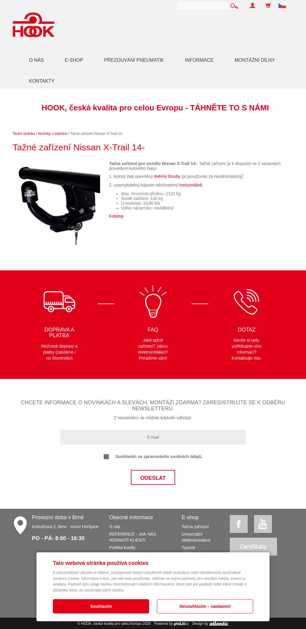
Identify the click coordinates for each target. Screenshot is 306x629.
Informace (199, 60)
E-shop (74, 60)
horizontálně (190, 185)
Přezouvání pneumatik (134, 60)
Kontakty (41, 81)
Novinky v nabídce (52, 134)
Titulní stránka (24, 134)
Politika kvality (122, 547)
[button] (284, 2)
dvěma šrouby (167, 176)
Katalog (116, 216)
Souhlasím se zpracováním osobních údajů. (153, 457)
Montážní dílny (255, 60)
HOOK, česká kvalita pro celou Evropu (111, 624)
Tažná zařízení (195, 526)
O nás (36, 60)
